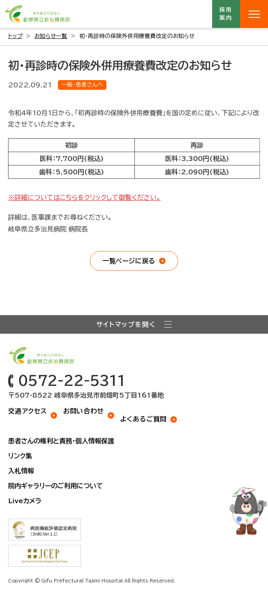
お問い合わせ (83, 411)
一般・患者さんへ (82, 84)
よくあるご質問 (143, 419)
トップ (15, 36)
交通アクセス (27, 411)
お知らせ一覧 (50, 36)
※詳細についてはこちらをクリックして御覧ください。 (84, 197)
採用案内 (226, 14)
